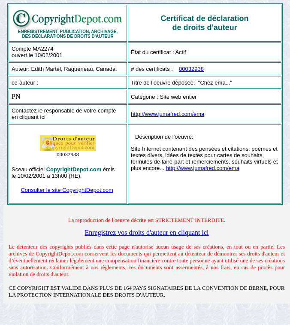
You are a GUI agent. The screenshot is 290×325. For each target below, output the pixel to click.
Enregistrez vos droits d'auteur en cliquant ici (146, 232)
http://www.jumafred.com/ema (167, 114)
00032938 (191, 69)
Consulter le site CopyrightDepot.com (67, 190)
